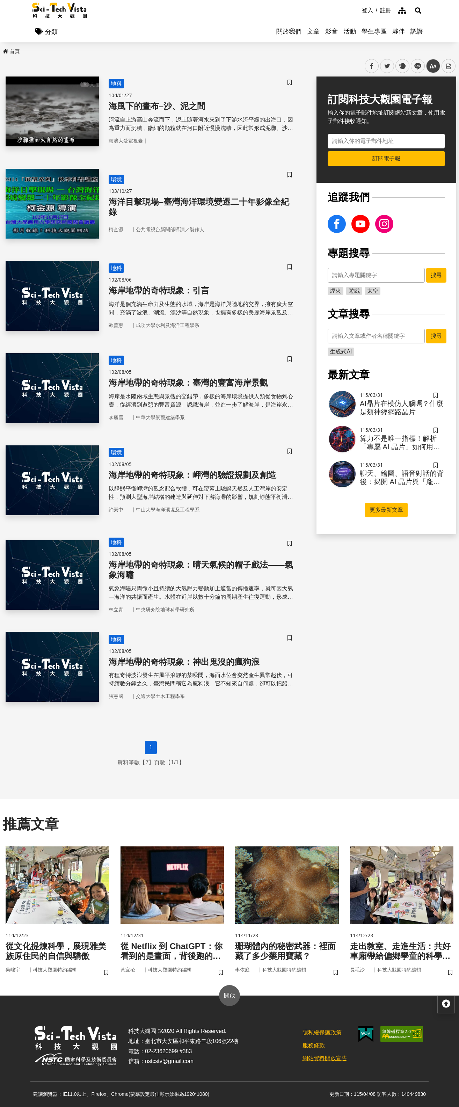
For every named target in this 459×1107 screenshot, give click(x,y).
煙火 (335, 291)
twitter (387, 66)
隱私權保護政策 (322, 1032)
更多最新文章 (386, 510)
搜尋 (436, 275)
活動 (349, 31)
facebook (372, 66)
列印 (449, 66)
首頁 (11, 51)
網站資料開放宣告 (325, 1058)
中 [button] (433, 66)
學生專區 (374, 31)
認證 (416, 31)
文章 (313, 31)
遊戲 (354, 291)
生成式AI (341, 352)
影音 (331, 31)
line (415, 66)
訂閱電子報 (386, 158)
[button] (418, 10)
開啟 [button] (229, 995)
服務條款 (314, 1045)
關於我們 (288, 31)
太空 (372, 291)
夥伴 (398, 31)
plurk (402, 66)
